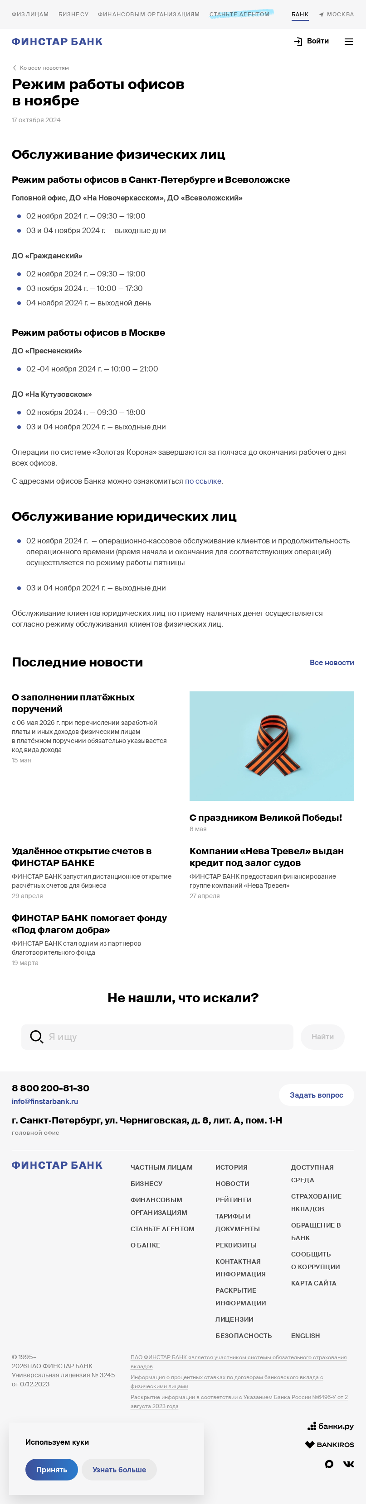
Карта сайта (314, 1283)
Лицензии (234, 1319)
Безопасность (243, 1336)
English (305, 1336)
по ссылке (203, 481)
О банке (300, 14)
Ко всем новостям (44, 67)
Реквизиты (236, 1245)
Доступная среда (312, 1173)
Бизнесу (74, 14)
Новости (232, 1184)
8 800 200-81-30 (50, 1088)
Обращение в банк (316, 1231)
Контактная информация (240, 1267)
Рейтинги (233, 1200)
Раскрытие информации (240, 1296)
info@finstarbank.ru (45, 1101)
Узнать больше (119, 1470)
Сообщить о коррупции (315, 1260)
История (231, 1167)
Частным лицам (30, 14)
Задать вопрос (316, 1095)
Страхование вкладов (316, 1202)
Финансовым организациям (149, 14)
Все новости (332, 662)
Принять (51, 1470)
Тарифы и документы (237, 1222)
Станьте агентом (240, 14)
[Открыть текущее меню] (348, 41)
